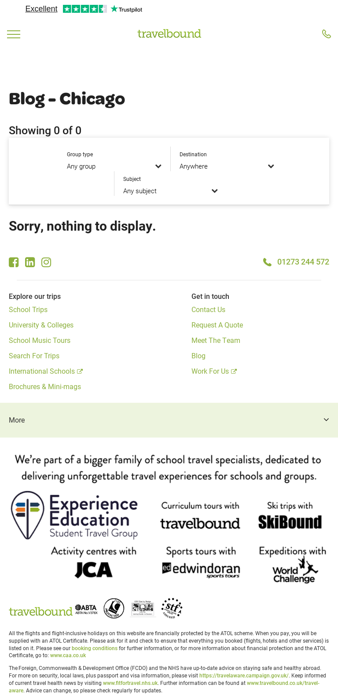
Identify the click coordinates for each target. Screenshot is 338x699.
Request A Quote (217, 324)
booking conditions (95, 647)
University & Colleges (41, 324)
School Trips (28, 309)
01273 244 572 (303, 261)
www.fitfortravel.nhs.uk (130, 682)
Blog (198, 355)
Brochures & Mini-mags (45, 386)
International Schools (42, 370)
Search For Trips (34, 355)
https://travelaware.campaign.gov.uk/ (244, 675)
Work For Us (210, 370)
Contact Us (208, 309)
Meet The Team (215, 340)
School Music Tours (39, 340)
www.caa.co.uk (68, 655)
